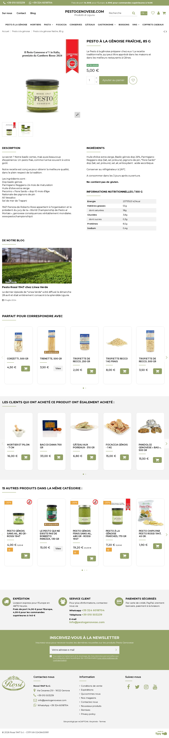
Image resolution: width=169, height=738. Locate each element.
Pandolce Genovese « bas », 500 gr (150, 447)
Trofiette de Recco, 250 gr (81, 360)
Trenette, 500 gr (51, 358)
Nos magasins (88, 698)
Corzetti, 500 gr (17, 358)
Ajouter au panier (113, 80)
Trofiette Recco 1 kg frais (117, 360)
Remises (85, 710)
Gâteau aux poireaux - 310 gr (84, 446)
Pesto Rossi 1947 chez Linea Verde (25, 287)
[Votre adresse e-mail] (81, 650)
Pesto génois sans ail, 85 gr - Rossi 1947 (17, 534)
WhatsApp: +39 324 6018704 (53, 705)
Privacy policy (88, 714)
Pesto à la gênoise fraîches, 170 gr (116, 534)
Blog (33, 13)
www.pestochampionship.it (17, 216)
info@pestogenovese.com (87, 622)
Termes (102, 722)
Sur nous (7, 13)
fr (144, 13)
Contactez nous (89, 702)
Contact (21, 13)
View (58, 368)
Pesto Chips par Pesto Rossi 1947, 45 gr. (150, 534)
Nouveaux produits (91, 706)
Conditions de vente (91, 686)
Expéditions (87, 689)
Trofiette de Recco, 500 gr (147, 360)
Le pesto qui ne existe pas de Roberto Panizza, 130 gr (50, 535)
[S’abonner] (116, 650)
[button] (49, 24)
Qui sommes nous (91, 694)
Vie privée (93, 722)
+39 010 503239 (92, 614)
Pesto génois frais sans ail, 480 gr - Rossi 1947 (82, 535)
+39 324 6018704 (93, 610)
